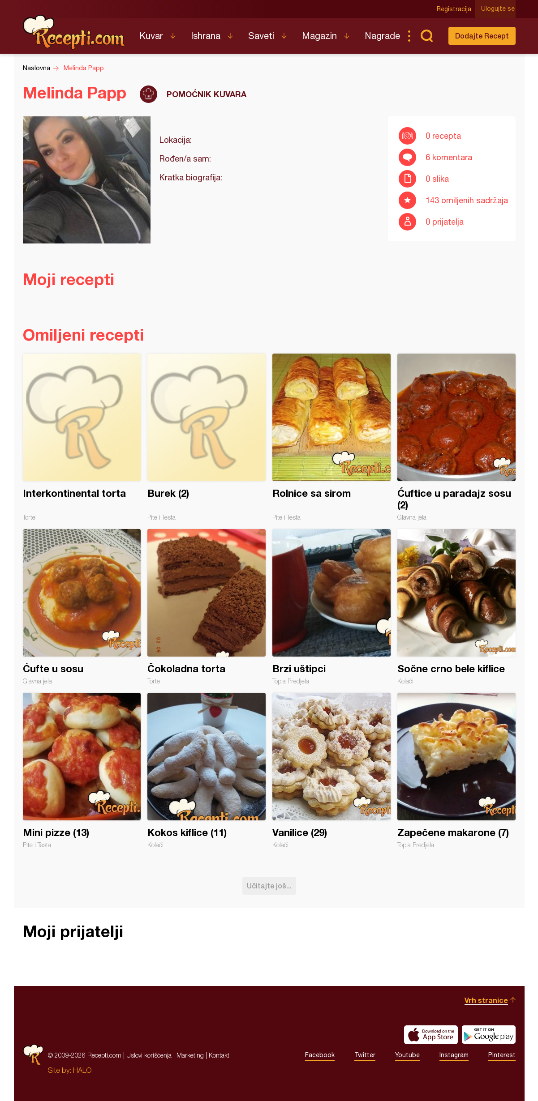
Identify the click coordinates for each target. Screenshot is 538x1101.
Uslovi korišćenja (149, 1055)
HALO (82, 1070)
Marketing (190, 1055)
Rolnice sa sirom (331, 437)
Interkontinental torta (82, 437)
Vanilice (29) (331, 771)
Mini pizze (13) (82, 771)
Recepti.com (74, 32)
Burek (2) (206, 437)
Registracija (455, 9)
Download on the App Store (431, 1034)
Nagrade (382, 35)
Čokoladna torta (206, 607)
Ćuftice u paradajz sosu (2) (456, 437)
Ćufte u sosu (82, 607)
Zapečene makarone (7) (456, 771)
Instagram (454, 1054)
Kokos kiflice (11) (206, 771)
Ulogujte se (499, 9)
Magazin (319, 35)
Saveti (261, 35)
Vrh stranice (486, 1000)
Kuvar (151, 35)
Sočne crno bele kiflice (456, 607)
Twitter (364, 1054)
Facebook (320, 1054)
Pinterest (502, 1054)
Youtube (407, 1054)
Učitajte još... (269, 885)
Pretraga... (427, 36)
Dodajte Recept (482, 35)
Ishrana (205, 35)
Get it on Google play (489, 1034)
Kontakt (219, 1055)
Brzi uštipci (331, 607)
